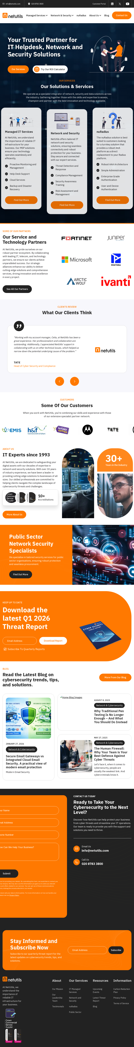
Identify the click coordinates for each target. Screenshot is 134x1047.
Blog (106, 15)
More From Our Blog (107, 677)
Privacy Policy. (14, 895)
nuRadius (81, 15)
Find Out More (20, 576)
